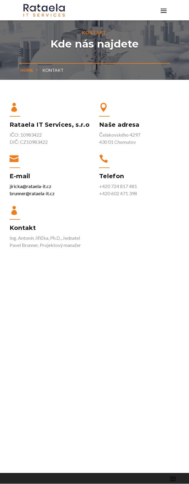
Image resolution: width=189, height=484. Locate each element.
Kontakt (53, 70)
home (26, 70)
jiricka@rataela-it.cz (30, 186)
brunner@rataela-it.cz (32, 193)
